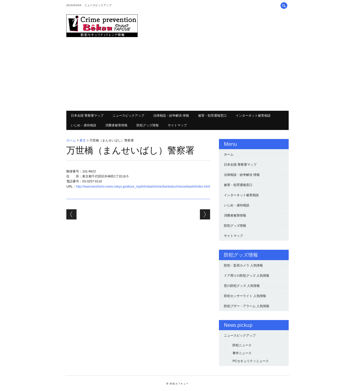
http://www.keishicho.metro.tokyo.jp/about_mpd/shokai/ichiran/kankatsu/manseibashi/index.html (143, 186)
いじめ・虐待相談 (83, 125)
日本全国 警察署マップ (87, 115)
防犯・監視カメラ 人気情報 (243, 265)
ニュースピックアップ (98, 5)
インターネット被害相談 (253, 115)
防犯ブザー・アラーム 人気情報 (246, 306)
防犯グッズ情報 (148, 125)
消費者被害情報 (116, 125)
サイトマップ (177, 125)
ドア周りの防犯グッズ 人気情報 (246, 275)
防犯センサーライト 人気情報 (245, 296)
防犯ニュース (242, 345)
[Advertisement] (178, 74)
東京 (82, 140)
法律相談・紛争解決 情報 (171, 115)
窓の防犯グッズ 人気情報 (242, 285)
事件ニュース (242, 353)
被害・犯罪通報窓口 (212, 115)
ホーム (71, 140)
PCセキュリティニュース (251, 361)
